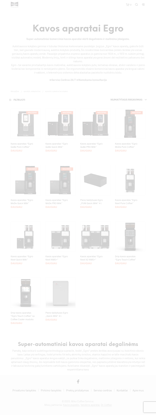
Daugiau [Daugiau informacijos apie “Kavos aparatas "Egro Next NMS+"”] (51, 263)
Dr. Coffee (106, 405)
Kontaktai (122, 390)
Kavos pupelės (71, 405)
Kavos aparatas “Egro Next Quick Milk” (22, 258)
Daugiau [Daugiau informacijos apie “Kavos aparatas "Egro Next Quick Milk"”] (16, 263)
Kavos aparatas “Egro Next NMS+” (56, 258)
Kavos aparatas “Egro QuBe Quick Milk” (56, 145)
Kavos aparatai (32, 92)
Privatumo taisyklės (24, 390)
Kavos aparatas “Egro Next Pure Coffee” (126, 202)
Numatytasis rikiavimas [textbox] (126, 100)
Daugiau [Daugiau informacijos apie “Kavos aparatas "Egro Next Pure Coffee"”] (121, 207)
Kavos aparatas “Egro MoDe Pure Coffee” (126, 145)
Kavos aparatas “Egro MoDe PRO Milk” (56, 202)
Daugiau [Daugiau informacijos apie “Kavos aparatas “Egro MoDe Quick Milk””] (16, 207)
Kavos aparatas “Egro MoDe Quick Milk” (22, 202)
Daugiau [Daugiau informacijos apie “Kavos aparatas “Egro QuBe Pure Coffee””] (16, 151)
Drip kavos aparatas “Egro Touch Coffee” (125, 258)
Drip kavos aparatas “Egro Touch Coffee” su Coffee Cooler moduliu (23, 316)
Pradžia (15, 92)
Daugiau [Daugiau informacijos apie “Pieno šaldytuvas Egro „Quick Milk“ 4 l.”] (51, 320)
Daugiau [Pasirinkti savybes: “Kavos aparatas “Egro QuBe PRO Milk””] (86, 151)
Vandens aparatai (90, 405)
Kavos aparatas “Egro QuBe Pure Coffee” (22, 145)
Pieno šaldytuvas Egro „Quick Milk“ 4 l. (56, 314)
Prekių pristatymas (77, 390)
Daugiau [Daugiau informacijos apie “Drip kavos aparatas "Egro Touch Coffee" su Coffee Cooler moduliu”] (16, 323)
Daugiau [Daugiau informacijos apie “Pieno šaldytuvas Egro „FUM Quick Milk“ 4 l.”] (86, 207)
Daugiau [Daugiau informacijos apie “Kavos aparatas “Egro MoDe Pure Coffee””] (121, 151)
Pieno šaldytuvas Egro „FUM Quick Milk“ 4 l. (91, 202)
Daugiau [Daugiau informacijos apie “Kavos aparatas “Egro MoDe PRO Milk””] (51, 207)
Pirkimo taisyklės (51, 390)
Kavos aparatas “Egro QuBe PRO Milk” (91, 145)
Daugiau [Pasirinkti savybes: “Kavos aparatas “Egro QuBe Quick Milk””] (51, 151)
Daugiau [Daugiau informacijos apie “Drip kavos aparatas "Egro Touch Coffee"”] (121, 263)
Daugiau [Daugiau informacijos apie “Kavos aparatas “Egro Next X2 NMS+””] (86, 263)
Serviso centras (103, 390)
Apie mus (138, 390)
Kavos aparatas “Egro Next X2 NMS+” (91, 258)
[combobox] (119, 99)
